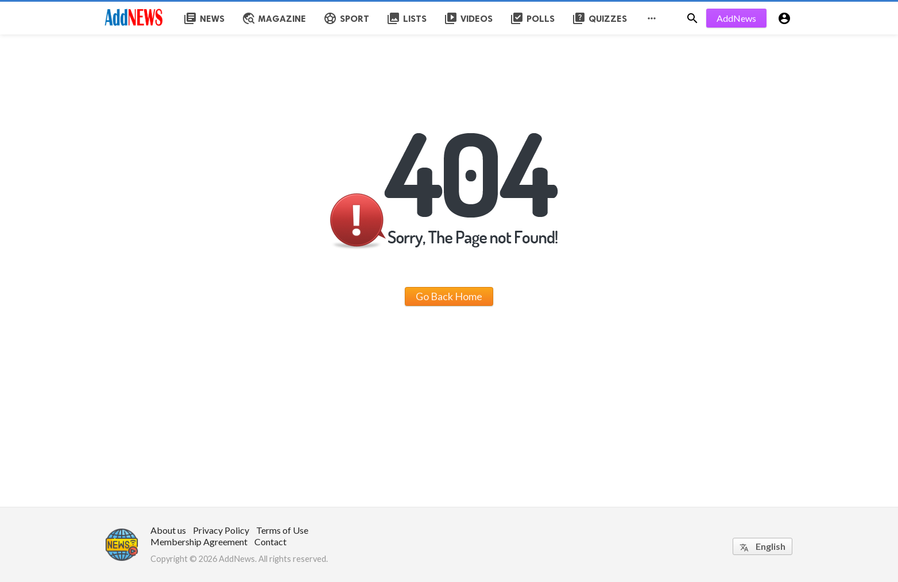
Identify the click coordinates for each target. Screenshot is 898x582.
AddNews (736, 18)
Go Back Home (449, 296)
